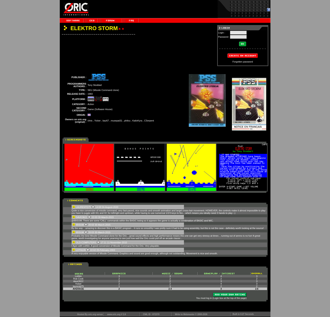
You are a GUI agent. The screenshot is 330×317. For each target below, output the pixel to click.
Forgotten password (242, 61)
